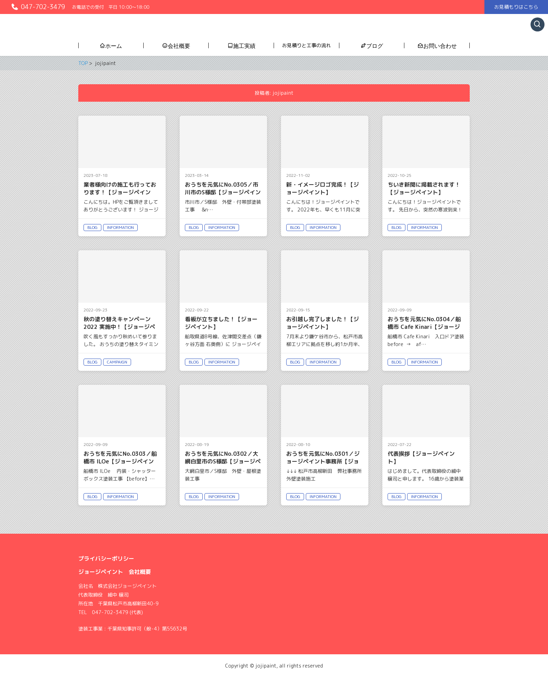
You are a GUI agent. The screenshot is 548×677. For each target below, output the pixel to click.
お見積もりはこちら (516, 6)
